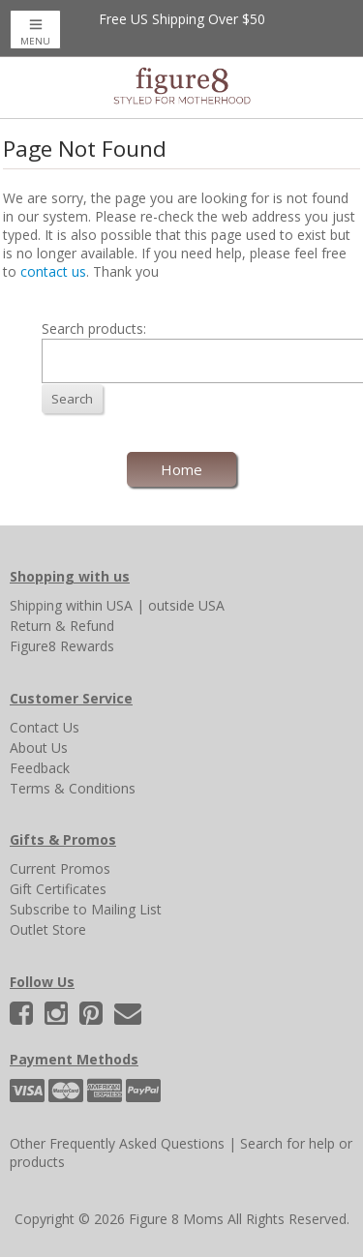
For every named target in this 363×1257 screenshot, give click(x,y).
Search (72, 398)
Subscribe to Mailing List (86, 909)
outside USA (186, 605)
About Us (39, 747)
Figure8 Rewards (62, 646)
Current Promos (60, 868)
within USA (99, 605)
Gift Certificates (58, 889)
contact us (53, 271)
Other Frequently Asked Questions (117, 1143)
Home (181, 469)
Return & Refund (62, 625)
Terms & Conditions (73, 788)
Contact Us (44, 727)
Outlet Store (48, 929)
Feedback (40, 768)
